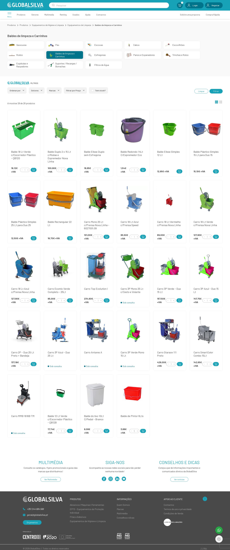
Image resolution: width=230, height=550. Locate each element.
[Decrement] (22, 169)
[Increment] (27, 169)
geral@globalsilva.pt (37, 514)
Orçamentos (32, 522)
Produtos (11, 25)
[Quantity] (24, 170)
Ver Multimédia (50, 479)
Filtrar (216, 91)
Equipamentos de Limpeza (79, 25)
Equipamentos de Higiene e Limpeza (48, 25)
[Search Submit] (53, 5)
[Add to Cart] (34, 170)
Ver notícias (179, 479)
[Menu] (9, 14)
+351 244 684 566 (35, 509)
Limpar (201, 91)
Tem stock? (100, 90)
